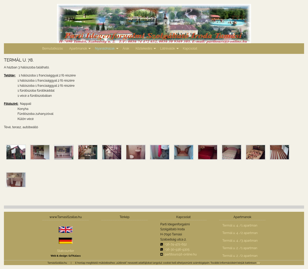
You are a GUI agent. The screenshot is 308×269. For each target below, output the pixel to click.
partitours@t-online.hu (181, 254)
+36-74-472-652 (176, 244)
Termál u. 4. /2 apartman (240, 233)
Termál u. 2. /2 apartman (240, 256)
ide (258, 262)
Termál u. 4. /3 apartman (240, 240)
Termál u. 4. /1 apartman (239, 225)
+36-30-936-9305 (177, 249)
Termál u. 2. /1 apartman (239, 248)
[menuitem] (52, 48)
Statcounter (65, 251)
